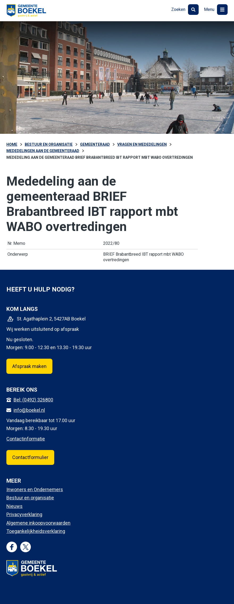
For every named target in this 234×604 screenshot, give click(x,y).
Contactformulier (30, 457)
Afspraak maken (29, 366)
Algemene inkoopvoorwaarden (38, 523)
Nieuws (14, 506)
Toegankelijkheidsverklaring (35, 531)
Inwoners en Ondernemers (34, 489)
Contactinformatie (25, 439)
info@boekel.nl (29, 410)
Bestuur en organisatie (30, 497)
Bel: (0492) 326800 (33, 399)
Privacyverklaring (24, 514)
